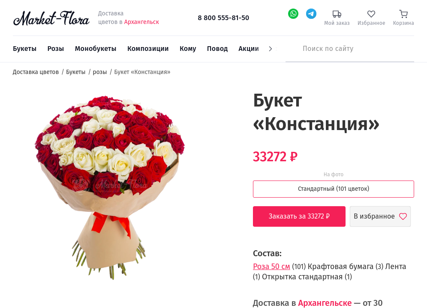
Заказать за (306, 216)
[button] (222, 105)
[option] (109, 187)
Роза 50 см (271, 266)
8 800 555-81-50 (223, 18)
